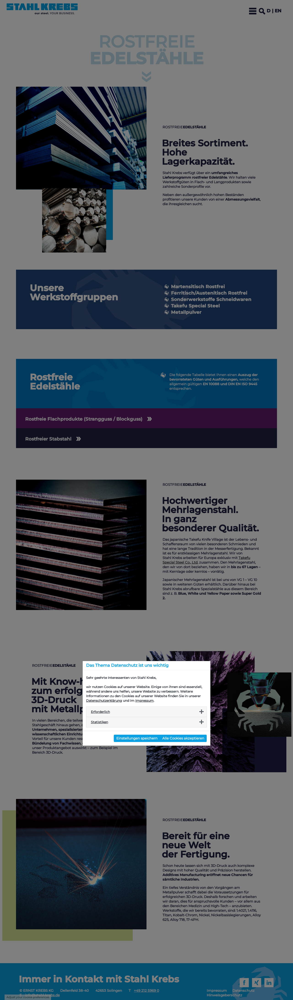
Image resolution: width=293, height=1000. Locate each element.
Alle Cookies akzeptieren (183, 738)
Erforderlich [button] (100, 712)
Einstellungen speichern (136, 738)
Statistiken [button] (99, 722)
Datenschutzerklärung (104, 701)
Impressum (144, 701)
